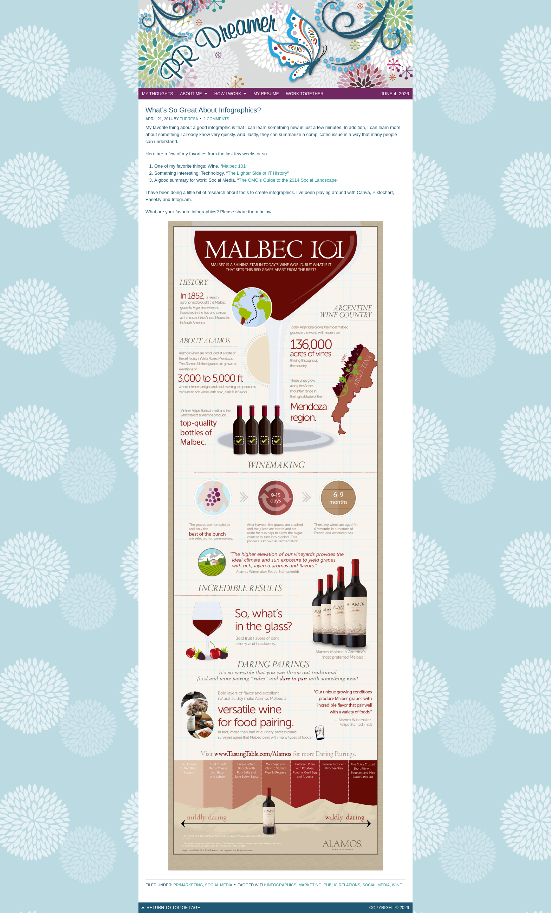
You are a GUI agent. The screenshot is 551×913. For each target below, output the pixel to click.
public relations (342, 885)
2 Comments (216, 119)
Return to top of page (173, 907)
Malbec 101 (234, 166)
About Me (191, 94)
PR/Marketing (188, 885)
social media (376, 885)
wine (397, 885)
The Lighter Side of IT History (257, 173)
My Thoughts (157, 93)
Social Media (218, 885)
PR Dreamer (275, 44)
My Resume (266, 93)
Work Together (305, 93)
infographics (282, 885)
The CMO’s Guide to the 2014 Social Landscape (288, 180)
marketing (309, 885)
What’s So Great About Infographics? (203, 110)
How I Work (229, 94)
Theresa (189, 119)
